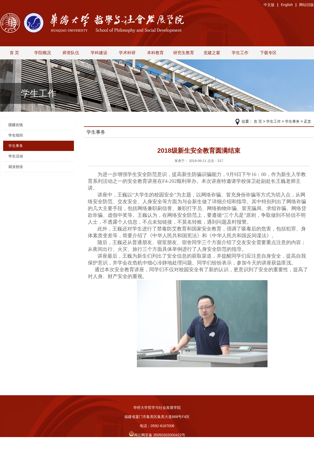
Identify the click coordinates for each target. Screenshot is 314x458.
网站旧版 (306, 5)
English (287, 5)
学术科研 (127, 52)
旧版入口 (157, 453)
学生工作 (240, 52)
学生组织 (15, 135)
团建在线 (15, 125)
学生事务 (15, 146)
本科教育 (155, 52)
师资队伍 (70, 52)
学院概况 (42, 52)
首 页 (14, 52)
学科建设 (99, 52)
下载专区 (268, 52)
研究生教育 (183, 52)
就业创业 (15, 167)
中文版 (269, 5)
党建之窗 (211, 52)
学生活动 (15, 156)
